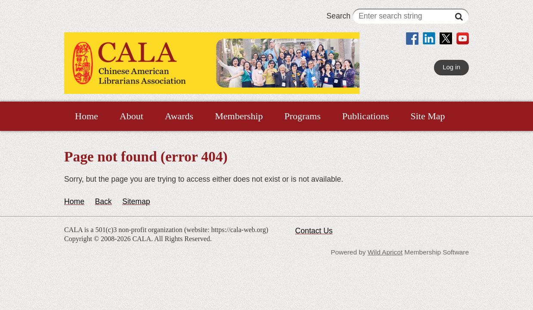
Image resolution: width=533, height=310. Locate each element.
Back (103, 201)
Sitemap (136, 201)
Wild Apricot (385, 252)
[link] (412, 39)
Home (74, 201)
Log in (451, 67)
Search (397, 16)
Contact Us (314, 230)
